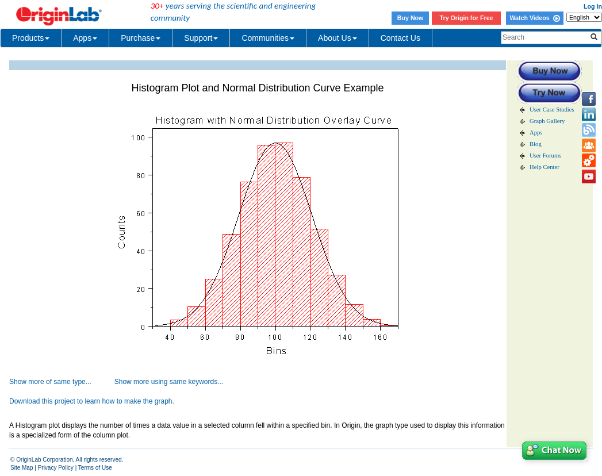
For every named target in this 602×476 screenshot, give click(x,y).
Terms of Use (95, 468)
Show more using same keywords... (168, 382)
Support (201, 38)
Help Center (544, 167)
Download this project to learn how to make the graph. (91, 401)
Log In (593, 6)
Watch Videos (534, 17)
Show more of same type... (50, 382)
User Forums (545, 155)
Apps (85, 38)
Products (30, 38)
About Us (337, 38)
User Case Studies (552, 109)
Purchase (140, 38)
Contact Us (400, 38)
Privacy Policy (56, 468)
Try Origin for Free (466, 17)
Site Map (21, 468)
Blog (536, 144)
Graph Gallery (547, 121)
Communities (267, 38)
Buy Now (410, 17)
